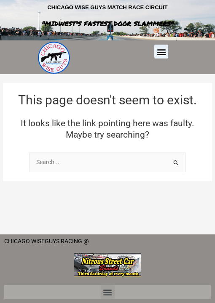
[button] (161, 51)
